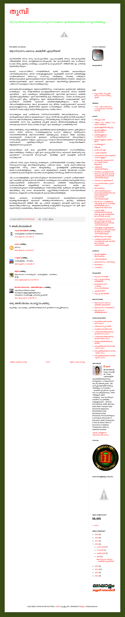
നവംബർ (100, 550)
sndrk (57, 606)
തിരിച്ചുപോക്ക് (99, 120)
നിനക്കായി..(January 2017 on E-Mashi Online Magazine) (104, 162)
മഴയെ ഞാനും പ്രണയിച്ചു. (104, 262)
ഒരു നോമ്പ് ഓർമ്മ (101, 276)
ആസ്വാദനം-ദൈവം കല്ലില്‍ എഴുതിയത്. (102, 304)
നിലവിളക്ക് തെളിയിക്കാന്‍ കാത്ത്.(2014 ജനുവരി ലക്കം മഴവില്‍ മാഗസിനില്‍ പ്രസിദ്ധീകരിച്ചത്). (104, 231)
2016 (97, 544)
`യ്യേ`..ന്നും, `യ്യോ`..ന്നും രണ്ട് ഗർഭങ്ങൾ (104, 123)
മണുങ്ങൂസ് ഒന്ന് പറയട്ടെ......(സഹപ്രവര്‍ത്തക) (101, 286)
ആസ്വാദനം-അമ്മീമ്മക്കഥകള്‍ (100, 311)
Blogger (82, 606)
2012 (97, 576)
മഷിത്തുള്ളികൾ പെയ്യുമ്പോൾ (100, 136)
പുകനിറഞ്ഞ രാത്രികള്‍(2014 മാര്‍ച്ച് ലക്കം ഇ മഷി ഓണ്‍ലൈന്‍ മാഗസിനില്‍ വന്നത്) (104, 213)
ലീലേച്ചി (97, 147)
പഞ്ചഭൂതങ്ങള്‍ (100, 259)
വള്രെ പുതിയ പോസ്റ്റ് (18, 362)
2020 (97, 534)
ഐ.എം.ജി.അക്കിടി (101, 294)
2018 (97, 538)
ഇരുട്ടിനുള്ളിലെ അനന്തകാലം (100, 131)
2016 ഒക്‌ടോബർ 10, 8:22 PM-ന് (27, 280)
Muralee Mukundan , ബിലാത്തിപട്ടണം (29, 287)
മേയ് (99, 556)
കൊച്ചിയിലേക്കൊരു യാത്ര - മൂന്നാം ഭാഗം (104, 357)
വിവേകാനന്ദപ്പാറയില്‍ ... (103, 326)
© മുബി (18, 258)
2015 (97, 566)
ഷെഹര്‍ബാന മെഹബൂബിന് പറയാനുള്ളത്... (105, 156)
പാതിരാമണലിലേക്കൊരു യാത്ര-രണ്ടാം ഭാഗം (103, 338)
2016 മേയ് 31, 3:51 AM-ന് (24, 237)
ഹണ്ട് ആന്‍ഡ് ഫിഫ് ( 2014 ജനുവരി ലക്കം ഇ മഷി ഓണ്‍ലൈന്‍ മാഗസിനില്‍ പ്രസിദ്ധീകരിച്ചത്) (104, 222)
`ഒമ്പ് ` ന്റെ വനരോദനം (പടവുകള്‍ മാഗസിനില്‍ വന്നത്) (103, 109)
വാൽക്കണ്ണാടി (99, 144)
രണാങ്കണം (98, 265)
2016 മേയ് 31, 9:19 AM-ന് (24, 250)
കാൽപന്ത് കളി (100, 150)
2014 (97, 569)
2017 (97, 541)
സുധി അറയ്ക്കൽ (21, 230)
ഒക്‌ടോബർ (101, 553)
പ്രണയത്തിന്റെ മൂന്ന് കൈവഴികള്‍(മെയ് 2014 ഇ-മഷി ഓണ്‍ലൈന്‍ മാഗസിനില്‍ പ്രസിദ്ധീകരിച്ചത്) (104, 195)
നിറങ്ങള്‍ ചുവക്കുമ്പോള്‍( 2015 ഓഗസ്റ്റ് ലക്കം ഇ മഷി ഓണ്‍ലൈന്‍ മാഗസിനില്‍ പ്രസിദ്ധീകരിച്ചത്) (104, 175)
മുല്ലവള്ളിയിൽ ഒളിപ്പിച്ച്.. (104, 127)
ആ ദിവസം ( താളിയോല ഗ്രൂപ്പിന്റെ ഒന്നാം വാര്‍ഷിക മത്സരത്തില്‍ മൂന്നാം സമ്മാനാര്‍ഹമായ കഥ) (104, 204)
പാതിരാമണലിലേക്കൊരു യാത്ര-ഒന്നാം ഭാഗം (103, 333)
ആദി (16, 271)
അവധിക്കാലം (99, 188)
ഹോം (48, 362)
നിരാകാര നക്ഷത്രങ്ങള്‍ (103, 180)
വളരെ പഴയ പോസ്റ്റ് (77, 362)
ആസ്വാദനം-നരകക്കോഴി (104, 307)
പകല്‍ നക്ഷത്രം (100, 153)
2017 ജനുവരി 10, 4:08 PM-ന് (25, 298)
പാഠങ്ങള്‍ (98, 267)
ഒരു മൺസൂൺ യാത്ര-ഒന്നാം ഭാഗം (103, 322)
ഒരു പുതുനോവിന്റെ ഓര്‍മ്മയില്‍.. (102, 280)
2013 (97, 572)
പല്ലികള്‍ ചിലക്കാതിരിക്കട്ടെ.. (101, 168)
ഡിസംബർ (101, 547)
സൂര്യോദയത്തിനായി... (103, 329)
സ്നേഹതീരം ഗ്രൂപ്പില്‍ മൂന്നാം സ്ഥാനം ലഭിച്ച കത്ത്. (102, 96)
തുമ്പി (18, 11)
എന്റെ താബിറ (99, 291)
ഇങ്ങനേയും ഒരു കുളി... (103, 236)
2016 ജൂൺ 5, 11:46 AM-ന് (24, 264)
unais (17, 244)
